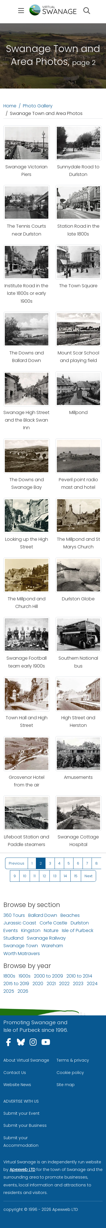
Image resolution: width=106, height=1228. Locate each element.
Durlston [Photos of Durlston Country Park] (80, 923)
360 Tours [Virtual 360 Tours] (14, 915)
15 (75, 876)
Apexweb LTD (22, 1169)
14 (65, 876)
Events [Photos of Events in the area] (10, 930)
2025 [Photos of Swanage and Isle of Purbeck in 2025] (8, 991)
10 (24, 876)
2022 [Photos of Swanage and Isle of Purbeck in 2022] (64, 983)
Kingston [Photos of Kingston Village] (30, 930)
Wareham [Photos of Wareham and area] (52, 945)
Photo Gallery (38, 106)
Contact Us (14, 1072)
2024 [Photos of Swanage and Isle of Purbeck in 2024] (92, 983)
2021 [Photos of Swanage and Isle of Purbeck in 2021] (51, 983)
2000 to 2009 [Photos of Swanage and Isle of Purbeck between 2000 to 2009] (48, 976)
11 (34, 876)
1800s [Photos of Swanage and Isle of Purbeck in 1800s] (9, 976)
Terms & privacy (73, 1060)
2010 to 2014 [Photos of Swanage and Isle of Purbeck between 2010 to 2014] (79, 976)
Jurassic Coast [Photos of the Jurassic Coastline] (19, 923)
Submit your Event (21, 1113)
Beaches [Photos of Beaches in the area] (70, 915)
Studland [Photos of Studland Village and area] (13, 938)
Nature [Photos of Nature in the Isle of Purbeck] (51, 930)
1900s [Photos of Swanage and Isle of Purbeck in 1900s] (25, 976)
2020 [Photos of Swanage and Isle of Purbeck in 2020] (38, 983)
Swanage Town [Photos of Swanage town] (20, 945)
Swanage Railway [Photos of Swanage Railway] (46, 938)
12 (44, 876)
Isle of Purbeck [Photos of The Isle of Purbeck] (77, 930)
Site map (66, 1084)
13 (55, 876)
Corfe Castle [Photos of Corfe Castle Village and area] (53, 923)
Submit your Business (25, 1125)
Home (9, 106)
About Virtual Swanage (26, 1060)
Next (88, 876)
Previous (16, 863)
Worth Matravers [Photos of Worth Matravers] (21, 953)
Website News (17, 1084)
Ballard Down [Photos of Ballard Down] (42, 915)
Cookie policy (70, 1072)
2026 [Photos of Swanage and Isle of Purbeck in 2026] (23, 991)
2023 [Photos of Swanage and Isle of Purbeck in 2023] (78, 983)
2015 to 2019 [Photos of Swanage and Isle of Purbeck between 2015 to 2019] (16, 983)
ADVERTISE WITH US (21, 1101)
